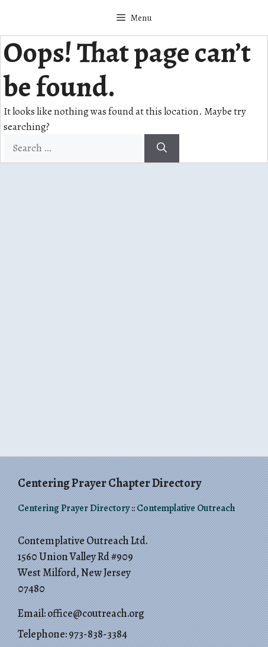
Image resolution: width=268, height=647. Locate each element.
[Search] (161, 148)
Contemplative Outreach (186, 508)
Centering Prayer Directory (74, 508)
